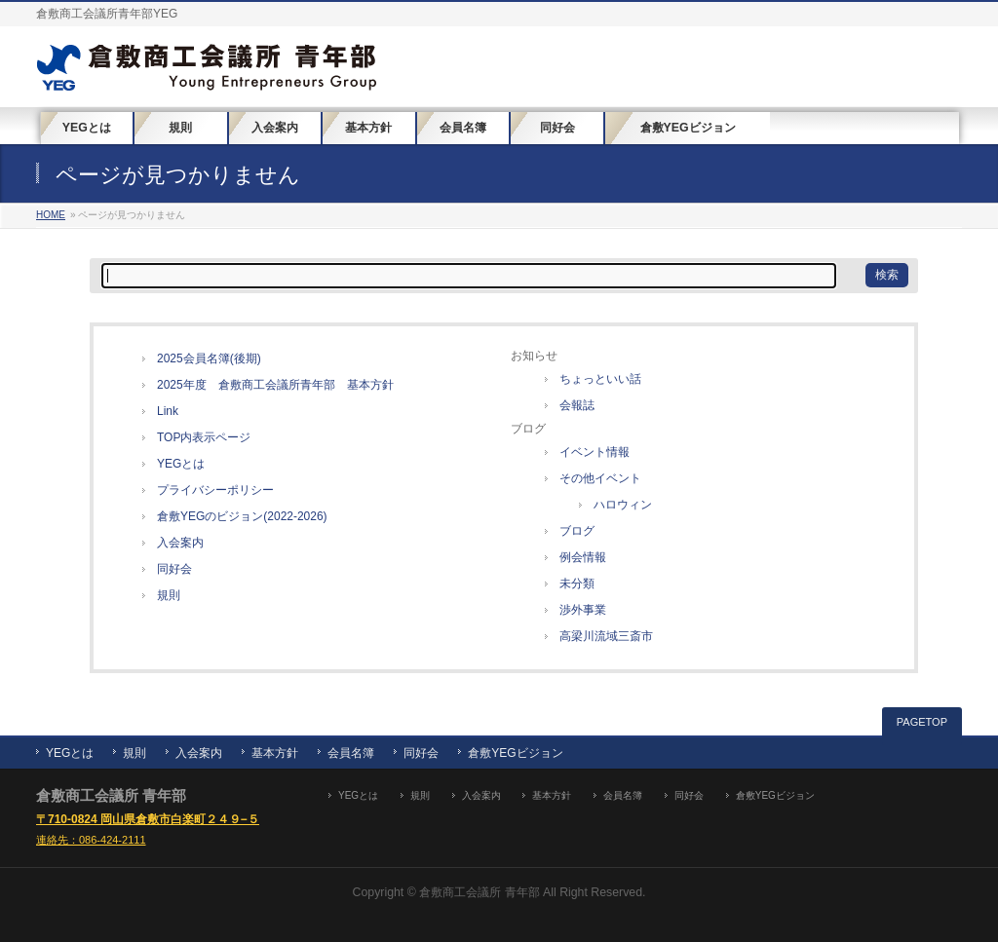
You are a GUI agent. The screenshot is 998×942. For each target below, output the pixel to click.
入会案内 (180, 542)
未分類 (577, 583)
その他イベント (600, 478)
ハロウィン (623, 504)
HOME (50, 214)
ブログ (577, 531)
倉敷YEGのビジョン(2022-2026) (242, 516)
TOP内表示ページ (203, 437)
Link (167, 411)
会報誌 (577, 405)
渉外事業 (582, 610)
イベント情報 (594, 452)
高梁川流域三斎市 (606, 636)
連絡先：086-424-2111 (91, 840)
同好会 (174, 569)
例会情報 (582, 557)
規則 (168, 595)
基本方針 (274, 753)
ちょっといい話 (600, 379)
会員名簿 (350, 753)
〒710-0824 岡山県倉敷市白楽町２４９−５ (147, 819)
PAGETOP (922, 722)
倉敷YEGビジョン (515, 753)
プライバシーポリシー (215, 490)
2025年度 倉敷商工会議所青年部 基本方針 (275, 385)
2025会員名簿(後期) (209, 358)
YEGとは (181, 464)
